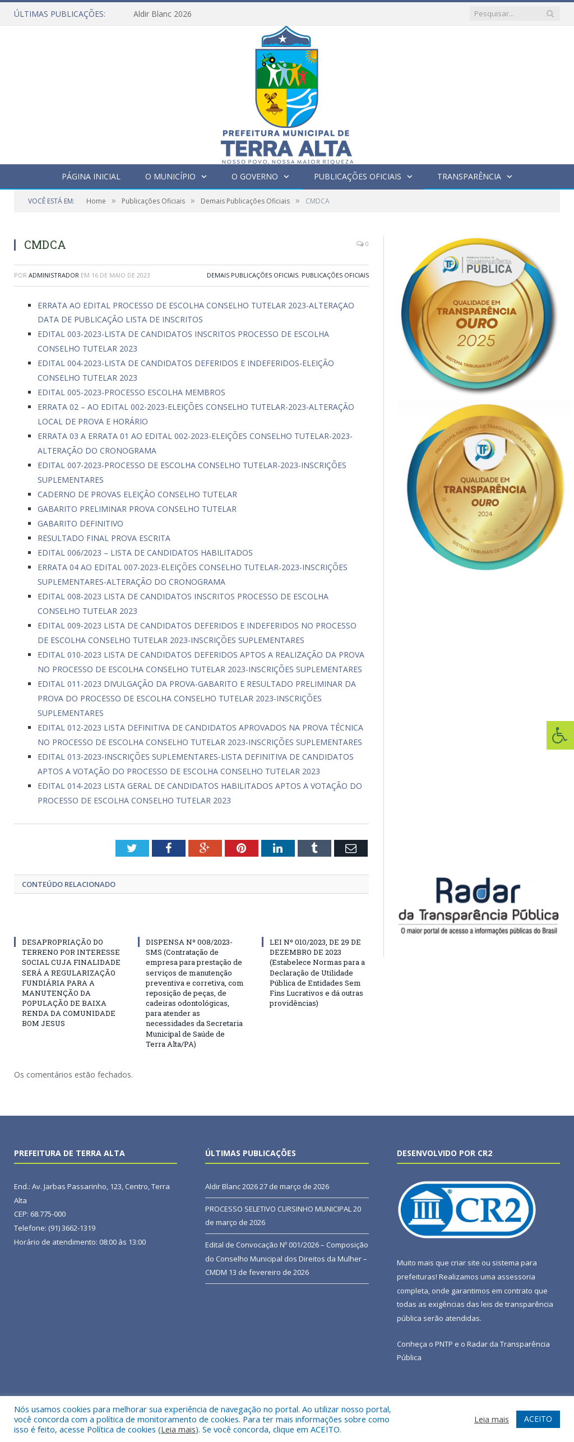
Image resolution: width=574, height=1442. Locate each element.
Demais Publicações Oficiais (252, 275)
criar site (465, 1263)
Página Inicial (91, 176)
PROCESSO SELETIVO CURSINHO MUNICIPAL (278, 1209)
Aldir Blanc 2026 (162, 14)
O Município (170, 176)
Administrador (54, 275)
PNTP (444, 1344)
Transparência (469, 176)
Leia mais (178, 1429)
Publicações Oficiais (357, 176)
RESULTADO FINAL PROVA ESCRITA (104, 538)
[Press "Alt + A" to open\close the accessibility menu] (560, 735)
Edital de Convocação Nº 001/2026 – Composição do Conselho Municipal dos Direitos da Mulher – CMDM (286, 1258)
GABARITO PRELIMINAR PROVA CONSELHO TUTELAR (137, 508)
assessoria (516, 1277)
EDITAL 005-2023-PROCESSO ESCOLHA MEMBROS (131, 392)
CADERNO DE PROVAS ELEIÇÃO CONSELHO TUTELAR (137, 494)
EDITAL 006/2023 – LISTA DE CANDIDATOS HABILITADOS (145, 552)
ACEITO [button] (538, 1418)
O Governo (255, 176)
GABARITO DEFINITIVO (80, 523)
